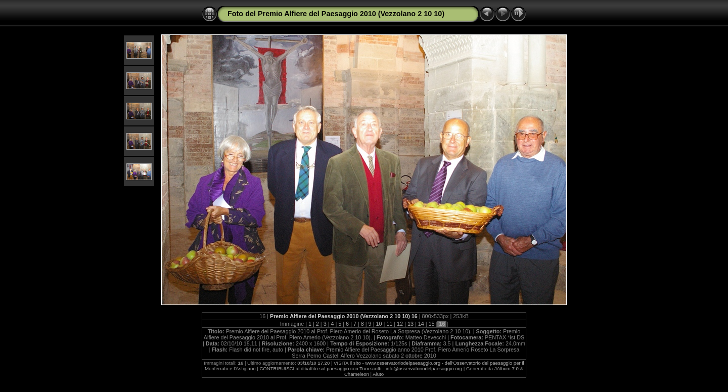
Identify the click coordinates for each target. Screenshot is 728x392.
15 (431, 324)
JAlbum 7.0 (506, 368)
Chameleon (356, 374)
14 (421, 324)
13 (410, 324)
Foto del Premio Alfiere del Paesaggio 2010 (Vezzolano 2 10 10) (336, 14)
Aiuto (378, 374)
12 (399, 324)
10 (378, 324)
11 (389, 324)
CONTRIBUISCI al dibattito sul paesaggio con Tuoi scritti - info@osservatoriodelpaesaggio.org (360, 368)
